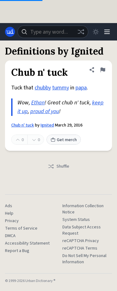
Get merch (64, 140)
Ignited (47, 125)
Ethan (38, 103)
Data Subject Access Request (81, 230)
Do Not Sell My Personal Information (84, 259)
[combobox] (52, 32)
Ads (8, 206)
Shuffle (58, 166)
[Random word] (81, 32)
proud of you (44, 111)
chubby (43, 88)
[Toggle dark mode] (96, 32)
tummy (60, 88)
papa (81, 88)
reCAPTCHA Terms (79, 248)
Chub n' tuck (22, 125)
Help (9, 213)
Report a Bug (17, 251)
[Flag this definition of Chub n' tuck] (103, 70)
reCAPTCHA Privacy (80, 241)
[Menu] (107, 32)
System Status (76, 220)
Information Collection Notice (83, 209)
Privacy (12, 221)
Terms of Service (21, 228)
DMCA (10, 236)
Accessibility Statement (27, 243)
